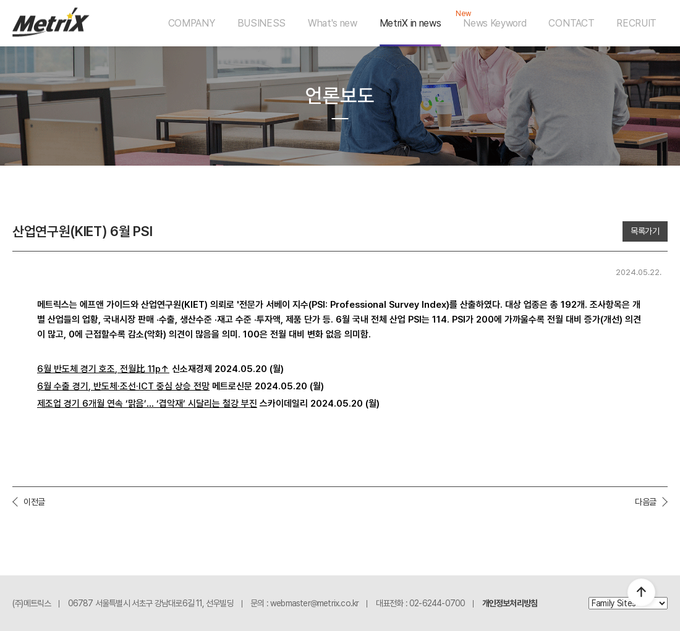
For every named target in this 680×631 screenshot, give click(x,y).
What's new (332, 23)
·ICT (146, 386)
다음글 (646, 502)
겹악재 (171, 403)
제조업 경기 (59, 403)
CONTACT (571, 23)
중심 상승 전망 (183, 386)
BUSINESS (261, 23)
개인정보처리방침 (510, 603)
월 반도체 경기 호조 (79, 369)
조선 (128, 386)
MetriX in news (410, 23)
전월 (128, 369)
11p (154, 369)
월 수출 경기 (65, 386)
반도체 (105, 386)
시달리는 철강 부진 (222, 403)
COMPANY (191, 23)
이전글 (34, 502)
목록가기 (645, 231)
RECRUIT (636, 23)
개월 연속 (106, 403)
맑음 (136, 403)
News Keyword (494, 23)
